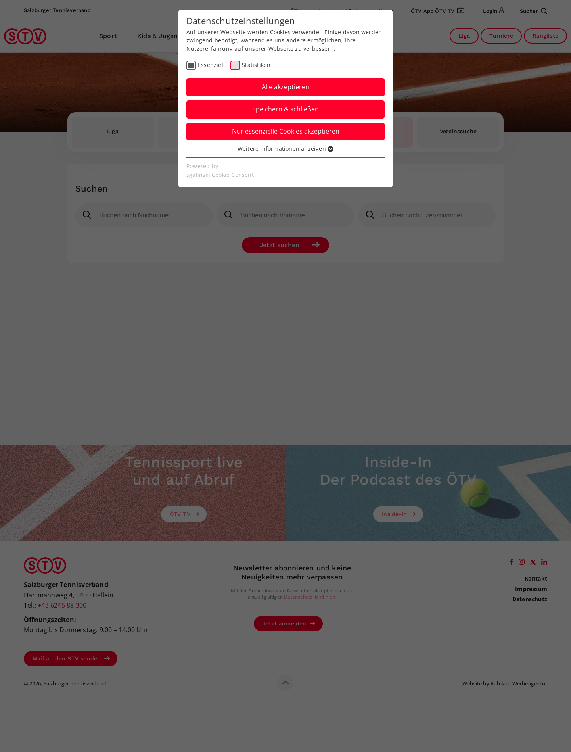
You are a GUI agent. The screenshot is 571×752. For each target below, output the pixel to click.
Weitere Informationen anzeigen (285, 148)
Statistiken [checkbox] (256, 65)
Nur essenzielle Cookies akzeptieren (285, 131)
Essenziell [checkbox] (211, 65)
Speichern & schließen (285, 109)
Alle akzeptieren (285, 86)
